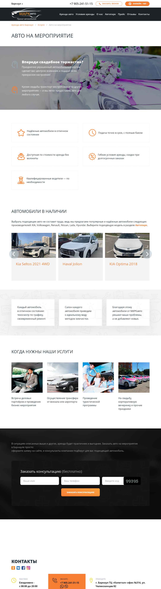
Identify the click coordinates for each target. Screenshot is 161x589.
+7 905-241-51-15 (81, 3)
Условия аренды (85, 14)
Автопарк (110, 14)
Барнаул (17, 3)
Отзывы (131, 14)
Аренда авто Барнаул (22, 24)
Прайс (121, 14)
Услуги (41, 24)
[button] (14, 254)
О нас (100, 14)
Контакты (144, 14)
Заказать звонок (110, 3)
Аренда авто (66, 14)
